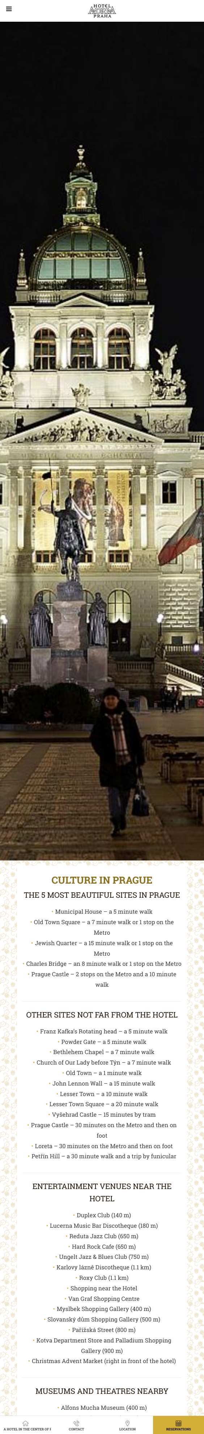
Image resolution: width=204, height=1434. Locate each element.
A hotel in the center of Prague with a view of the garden (27, 1425)
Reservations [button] (178, 1425)
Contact (76, 1425)
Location (127, 1425)
